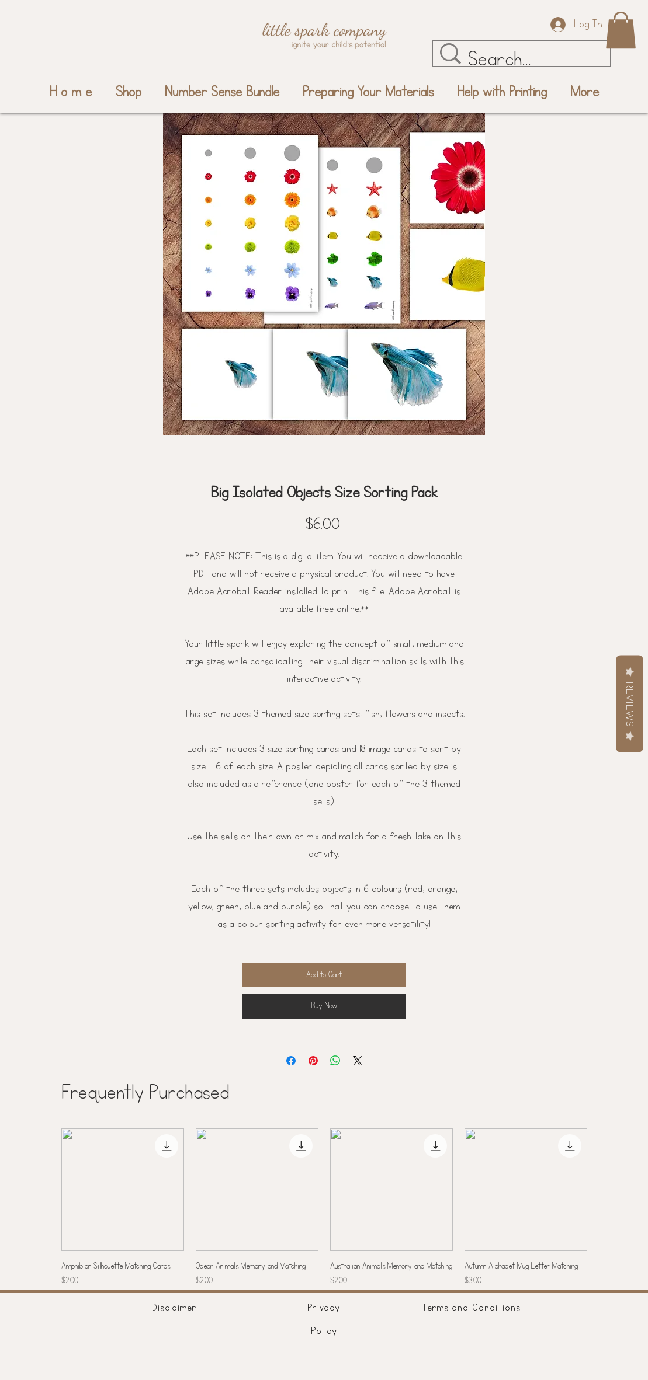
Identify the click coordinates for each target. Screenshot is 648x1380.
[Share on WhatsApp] (335, 1061)
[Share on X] (358, 1061)
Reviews (629, 704)
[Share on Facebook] (291, 1061)
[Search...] (526, 59)
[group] (324, 1208)
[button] (620, 30)
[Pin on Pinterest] (313, 1061)
